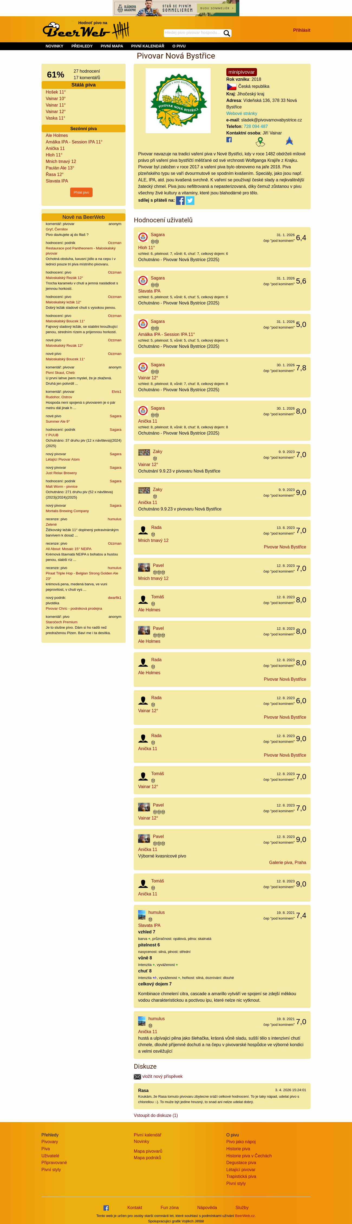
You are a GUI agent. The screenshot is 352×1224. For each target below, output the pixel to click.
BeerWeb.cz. (245, 1216)
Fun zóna (170, 1207)
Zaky (157, 451)
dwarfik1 (115, 598)
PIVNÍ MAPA (112, 46)
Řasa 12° (55, 174)
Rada (156, 527)
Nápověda (207, 1207)
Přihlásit (301, 30)
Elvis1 (117, 392)
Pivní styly (51, 1169)
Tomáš (157, 597)
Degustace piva (241, 1162)
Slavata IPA (57, 181)
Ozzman (115, 243)
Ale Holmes (57, 135)
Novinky (141, 1141)
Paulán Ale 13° (60, 168)
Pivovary (49, 1141)
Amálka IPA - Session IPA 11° (74, 142)
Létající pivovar (241, 1169)
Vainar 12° (56, 111)
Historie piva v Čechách (249, 1156)
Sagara (115, 416)
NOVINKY (54, 46)
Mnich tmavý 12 (61, 161)
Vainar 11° (56, 105)
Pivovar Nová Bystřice (285, 547)
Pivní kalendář (147, 1135)
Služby (242, 1207)
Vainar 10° (56, 98)
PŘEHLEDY (82, 46)
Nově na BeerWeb (83, 217)
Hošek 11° (56, 92)
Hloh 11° (54, 155)
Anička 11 (55, 148)
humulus (114, 519)
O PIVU (179, 46)
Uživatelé (50, 1156)
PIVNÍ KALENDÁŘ (147, 46)
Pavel (158, 565)
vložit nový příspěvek (158, 1076)
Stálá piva (83, 85)
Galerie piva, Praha (287, 862)
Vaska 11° (55, 118)
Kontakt (135, 1207)
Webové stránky (241, 113)
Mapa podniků (147, 1157)
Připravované (54, 1162)
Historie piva (238, 1148)
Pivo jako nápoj (241, 1141)
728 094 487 (256, 126)
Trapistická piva (241, 1176)
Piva (45, 1148)
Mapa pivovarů (148, 1151)
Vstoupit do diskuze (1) (156, 1115)
